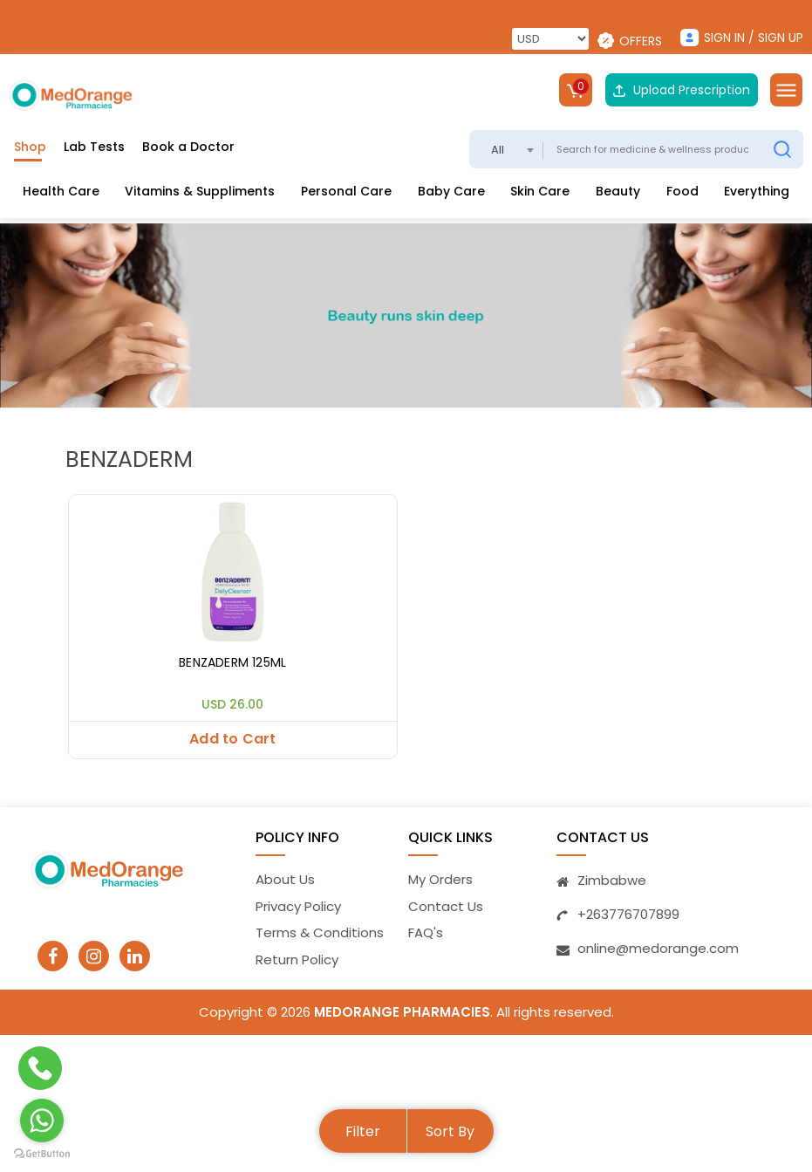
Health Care (61, 191)
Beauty (618, 191)
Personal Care (346, 191)
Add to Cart (232, 739)
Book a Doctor (188, 146)
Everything (756, 191)
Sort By (450, 1131)
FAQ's (425, 933)
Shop (30, 146)
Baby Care (451, 191)
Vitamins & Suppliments (200, 191)
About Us (285, 880)
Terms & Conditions (320, 933)
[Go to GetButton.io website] (42, 1154)
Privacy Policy (298, 906)
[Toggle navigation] (786, 89)
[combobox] (506, 149)
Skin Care (540, 191)
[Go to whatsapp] (42, 1120)
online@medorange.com (658, 949)
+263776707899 (628, 915)
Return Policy (297, 959)
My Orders (440, 880)
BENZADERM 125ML (232, 663)
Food (682, 191)
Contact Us (445, 906)
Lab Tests (94, 146)
